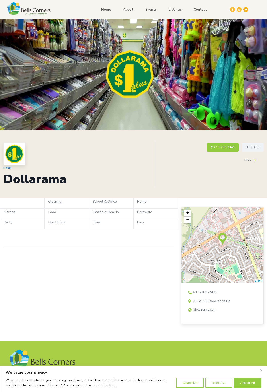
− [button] (187, 220)
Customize (190, 383)
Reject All (219, 383)
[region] (133, 379)
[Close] (262, 369)
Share (253, 147)
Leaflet (258, 280)
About (128, 9)
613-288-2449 (223, 147)
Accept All (247, 383)
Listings (175, 9)
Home (106, 9)
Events (151, 9)
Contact (200, 9)
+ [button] (187, 213)
